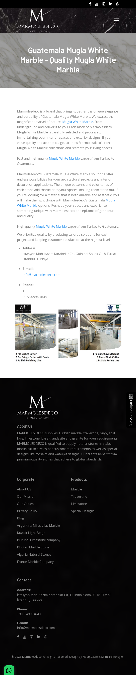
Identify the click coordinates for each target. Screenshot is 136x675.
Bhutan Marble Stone (33, 547)
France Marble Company (35, 561)
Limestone (79, 504)
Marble (76, 489)
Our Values (25, 504)
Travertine (79, 496)
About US (24, 489)
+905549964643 (29, 614)
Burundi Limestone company (38, 540)
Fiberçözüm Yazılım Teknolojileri (103, 656)
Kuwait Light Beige (31, 533)
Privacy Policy (27, 511)
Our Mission (26, 496)
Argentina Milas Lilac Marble (38, 525)
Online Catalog (131, 410)
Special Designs (83, 511)
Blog (20, 518)
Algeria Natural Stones (34, 554)
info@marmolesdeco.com (41, 274)
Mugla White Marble (77, 122)
